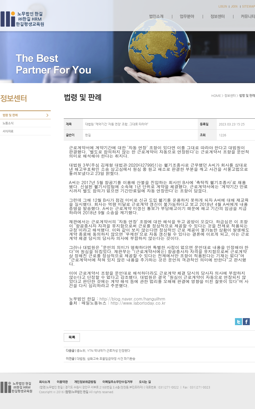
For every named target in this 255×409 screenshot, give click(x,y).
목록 (71, 337)
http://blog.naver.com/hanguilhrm (132, 299)
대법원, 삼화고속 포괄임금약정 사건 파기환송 (106, 358)
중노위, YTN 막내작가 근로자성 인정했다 (103, 350)
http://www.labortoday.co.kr (138, 303)
